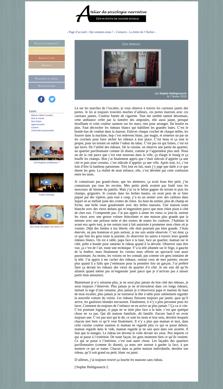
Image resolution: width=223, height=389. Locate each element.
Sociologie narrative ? (46, 43)
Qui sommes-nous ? (101, 32)
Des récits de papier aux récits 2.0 (46, 226)
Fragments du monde (46, 78)
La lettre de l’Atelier (141, 32)
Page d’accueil (78, 32)
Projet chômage (46, 194)
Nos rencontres (46, 85)
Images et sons (46, 57)
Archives (47, 65)
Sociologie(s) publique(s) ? (47, 162)
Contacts (121, 32)
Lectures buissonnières (46, 50)
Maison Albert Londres (42, 115)
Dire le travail (37, 118)
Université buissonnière (42, 130)
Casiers (34, 127)
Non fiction (36, 121)
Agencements (38, 124)
